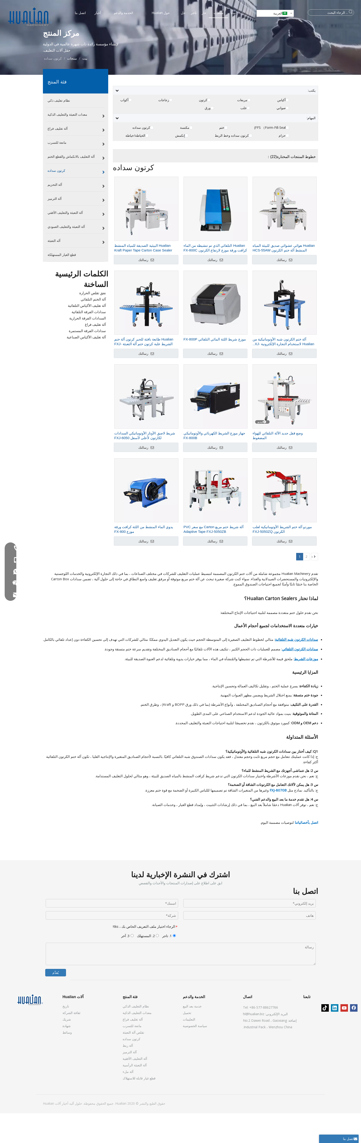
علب (243, 137)
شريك (66, 1049)
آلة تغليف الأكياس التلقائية (87, 335)
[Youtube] (344, 1037)
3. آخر (127, 965)
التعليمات (189, 1049)
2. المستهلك (148, 965)
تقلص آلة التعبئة (133, 1062)
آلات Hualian (52, 1133)
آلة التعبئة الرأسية (135, 1095)
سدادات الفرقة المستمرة (87, 360)
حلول (78, 1133)
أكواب (124, 129)
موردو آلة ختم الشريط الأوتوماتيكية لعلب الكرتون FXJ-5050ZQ (282, 559)
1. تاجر (169, 965)
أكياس (281, 129)
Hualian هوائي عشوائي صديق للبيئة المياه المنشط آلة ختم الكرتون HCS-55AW (284, 277)
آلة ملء (128, 1101)
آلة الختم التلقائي (93, 328)
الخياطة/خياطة (135, 165)
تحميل (187, 1042)
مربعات (242, 129)
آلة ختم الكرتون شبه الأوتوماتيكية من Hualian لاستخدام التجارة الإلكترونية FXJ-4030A (283, 371)
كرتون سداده (141, 157)
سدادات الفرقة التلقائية (89, 341)
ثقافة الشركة (71, 1042)
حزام (282, 165)
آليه (71, 1133)
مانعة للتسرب (132, 1055)
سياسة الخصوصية (195, 1055)
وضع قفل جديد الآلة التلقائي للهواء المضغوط (278, 465)
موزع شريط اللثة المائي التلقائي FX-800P (215, 369)
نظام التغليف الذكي (136, 1036)
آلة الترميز (130, 1081)
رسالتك (146, 289)
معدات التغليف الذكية (137, 1042)
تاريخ (65, 1036)
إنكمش (180, 165)
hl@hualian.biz (253, 1043)
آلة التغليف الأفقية (135, 1088)
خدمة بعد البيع (192, 1036)
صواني (281, 137)
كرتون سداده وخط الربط (232, 165)
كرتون (203, 129)
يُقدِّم (55, 1002)
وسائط (67, 1062)
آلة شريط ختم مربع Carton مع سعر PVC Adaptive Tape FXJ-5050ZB (213, 559)
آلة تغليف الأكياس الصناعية (86, 366)
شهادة (66, 1055)
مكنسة (184, 157)
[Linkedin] (334, 1037)
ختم (221, 157)
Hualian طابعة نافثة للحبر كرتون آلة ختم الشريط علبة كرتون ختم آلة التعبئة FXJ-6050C (143, 371)
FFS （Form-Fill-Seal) (270, 157)
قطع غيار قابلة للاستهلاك (139, 1108)
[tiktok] (325, 1037)
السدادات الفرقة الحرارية (87, 347)
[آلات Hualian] (30, 1029)
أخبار (64, 1133)
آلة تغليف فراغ (95, 354)
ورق (208, 137)
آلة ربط (128, 1075)
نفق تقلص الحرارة (92, 322)
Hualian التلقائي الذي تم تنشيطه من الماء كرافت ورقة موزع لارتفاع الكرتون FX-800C (215, 277)
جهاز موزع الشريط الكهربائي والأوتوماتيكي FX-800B (214, 465)
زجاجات (163, 129)
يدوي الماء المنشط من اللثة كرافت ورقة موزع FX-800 (143, 559)
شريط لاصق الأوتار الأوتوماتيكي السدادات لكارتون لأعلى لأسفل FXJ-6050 (144, 465)
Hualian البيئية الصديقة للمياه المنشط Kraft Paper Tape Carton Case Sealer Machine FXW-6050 (143, 277)
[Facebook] (354, 1037)
